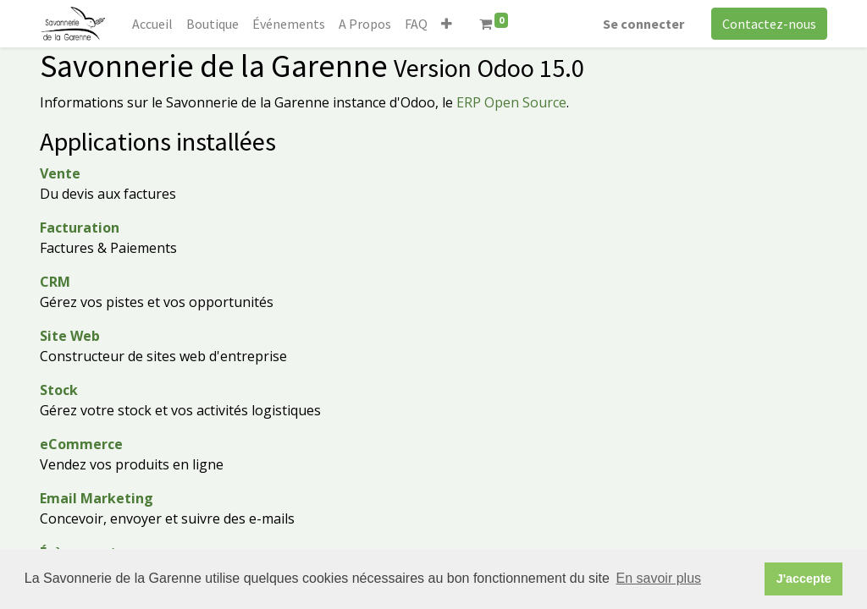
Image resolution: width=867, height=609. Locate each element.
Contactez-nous (769, 23)
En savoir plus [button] (659, 578)
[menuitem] (152, 24)
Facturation (79, 227)
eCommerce (81, 444)
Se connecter (643, 23)
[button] (446, 24)
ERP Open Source (511, 102)
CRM (55, 281)
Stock (59, 390)
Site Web (70, 335)
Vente (60, 173)
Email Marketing (96, 498)
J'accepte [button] (803, 578)
